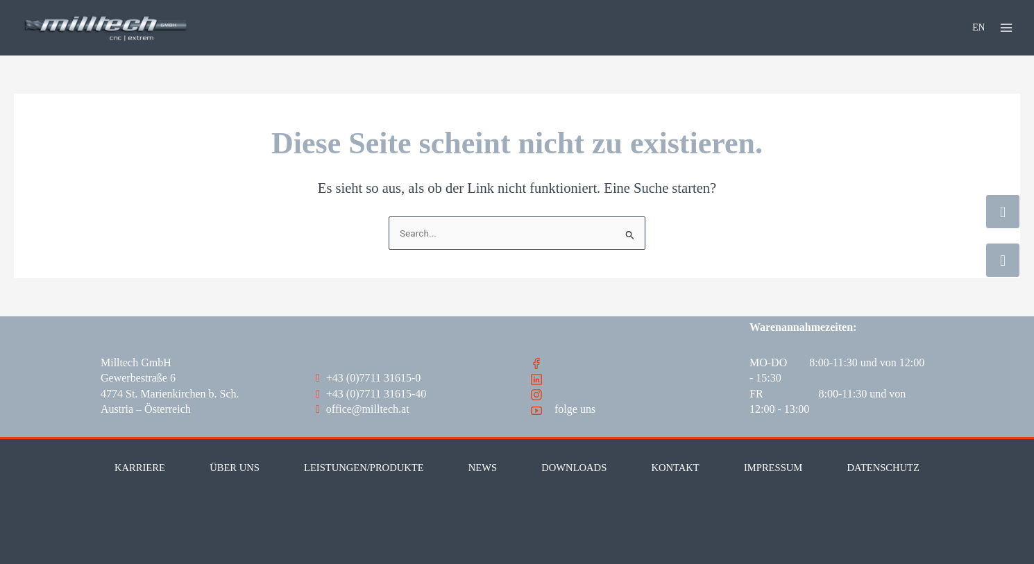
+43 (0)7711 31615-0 (368, 378)
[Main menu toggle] (1006, 27)
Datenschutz (883, 467)
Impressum (773, 467)
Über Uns (235, 467)
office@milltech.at (362, 409)
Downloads (574, 467)
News (482, 467)
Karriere (140, 467)
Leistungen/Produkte (364, 467)
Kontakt (675, 467)
